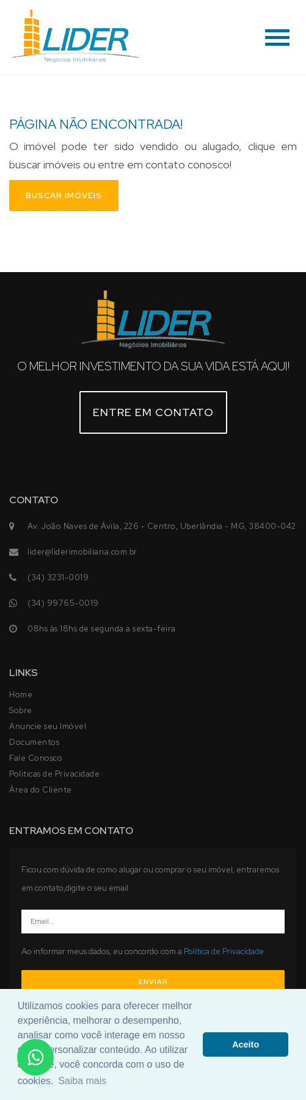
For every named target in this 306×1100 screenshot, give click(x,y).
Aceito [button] (245, 1044)
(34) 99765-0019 (63, 603)
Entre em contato (153, 412)
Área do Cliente (40, 790)
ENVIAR (153, 981)
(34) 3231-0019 (58, 577)
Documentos (34, 742)
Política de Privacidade (224, 951)
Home (20, 694)
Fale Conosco (35, 758)
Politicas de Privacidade (54, 774)
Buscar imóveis (64, 195)
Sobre (20, 710)
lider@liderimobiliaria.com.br (82, 552)
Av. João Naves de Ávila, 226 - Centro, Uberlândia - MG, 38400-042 (161, 526)
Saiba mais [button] (82, 1081)
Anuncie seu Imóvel (47, 726)
